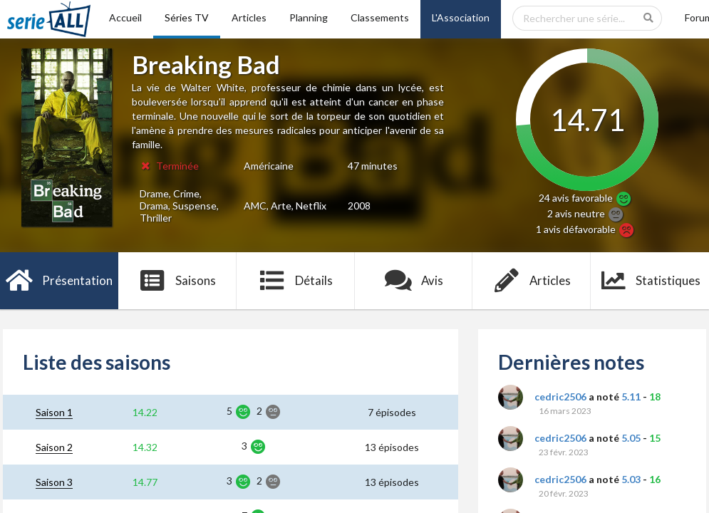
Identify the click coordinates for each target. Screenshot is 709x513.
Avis (413, 281)
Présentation (59, 281)
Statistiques (650, 281)
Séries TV (187, 17)
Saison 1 (54, 412)
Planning (308, 17)
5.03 (631, 479)
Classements (380, 17)
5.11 (631, 396)
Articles (249, 17)
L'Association (461, 17)
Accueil (125, 17)
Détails (295, 281)
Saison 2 (54, 447)
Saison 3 (54, 482)
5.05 (631, 438)
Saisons (177, 281)
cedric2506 (560, 396)
